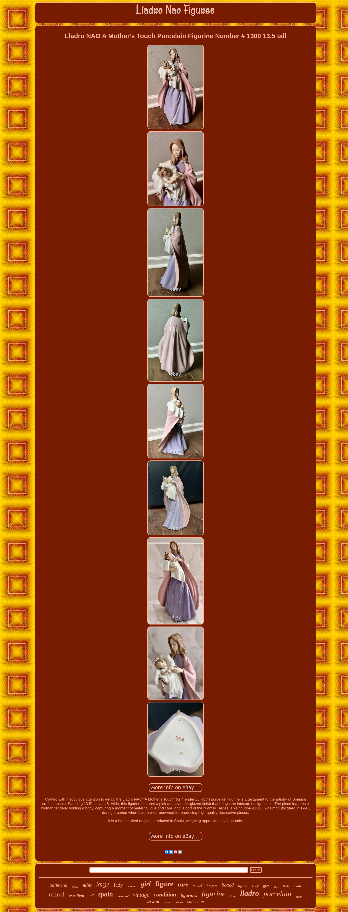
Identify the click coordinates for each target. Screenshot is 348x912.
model (197, 886)
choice (75, 886)
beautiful (123, 896)
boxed (227, 885)
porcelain (277, 894)
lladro (249, 893)
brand (153, 902)
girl (146, 884)
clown (179, 902)
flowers (211, 886)
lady (118, 885)
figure (164, 884)
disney (299, 896)
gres (266, 886)
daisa (276, 887)
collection (195, 901)
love (233, 896)
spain (105, 894)
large (102, 884)
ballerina (58, 885)
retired (56, 894)
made (297, 886)
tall (91, 896)
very (255, 885)
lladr (286, 886)
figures (242, 886)
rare (183, 884)
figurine (213, 894)
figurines (189, 895)
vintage (141, 895)
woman (131, 886)
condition (165, 894)
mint (87, 885)
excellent (76, 895)
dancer (168, 902)
